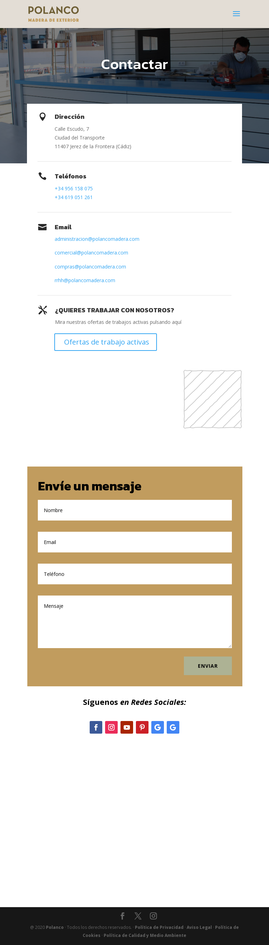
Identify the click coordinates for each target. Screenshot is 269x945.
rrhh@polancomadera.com (85, 280)
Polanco (55, 927)
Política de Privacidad (159, 927)
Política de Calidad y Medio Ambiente (145, 935)
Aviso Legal (199, 927)
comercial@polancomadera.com (91, 252)
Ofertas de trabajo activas (106, 342)
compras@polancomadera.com (90, 266)
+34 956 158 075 (74, 188)
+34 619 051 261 (74, 197)
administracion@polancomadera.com (97, 239)
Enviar (208, 665)
